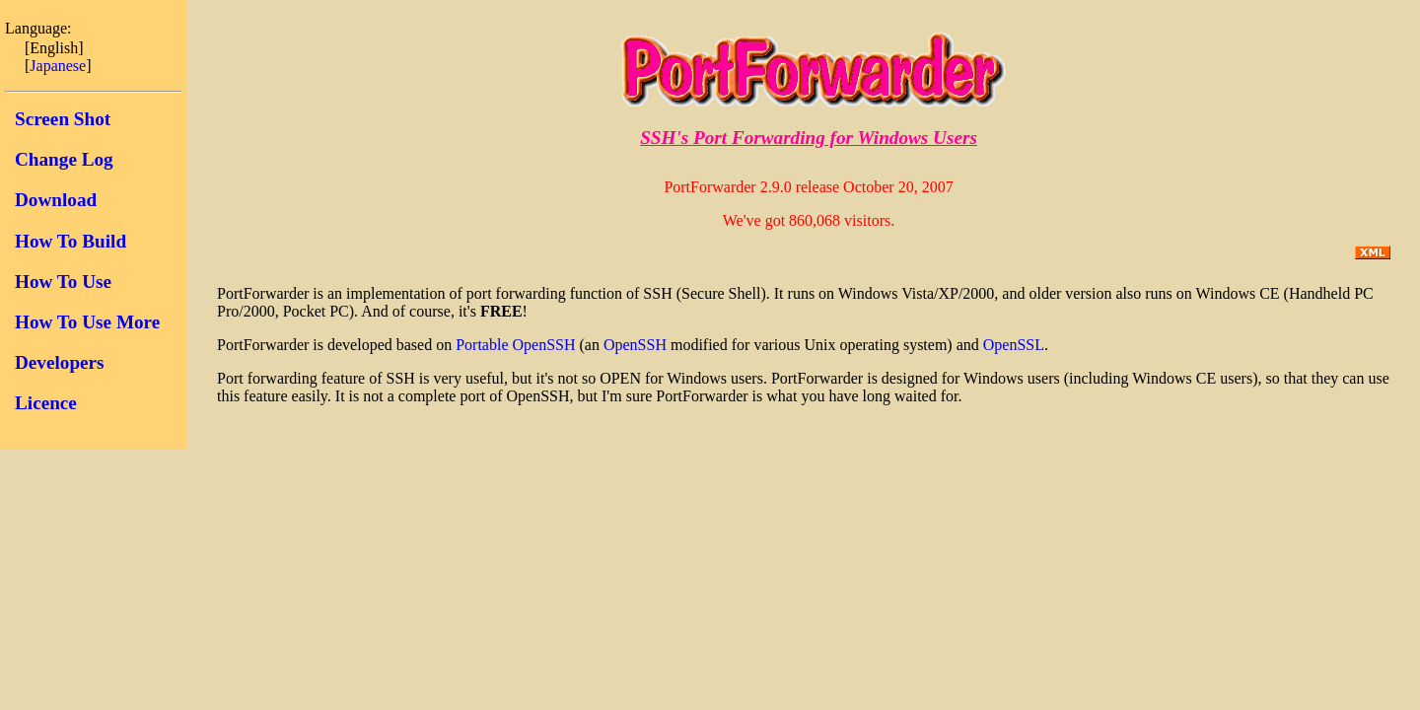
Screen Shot (62, 118)
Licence (46, 402)
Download (56, 199)
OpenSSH (635, 344)
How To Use (63, 281)
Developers (60, 362)
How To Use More (87, 322)
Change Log (64, 159)
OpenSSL (1013, 344)
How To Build (70, 241)
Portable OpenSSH (515, 344)
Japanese (58, 65)
